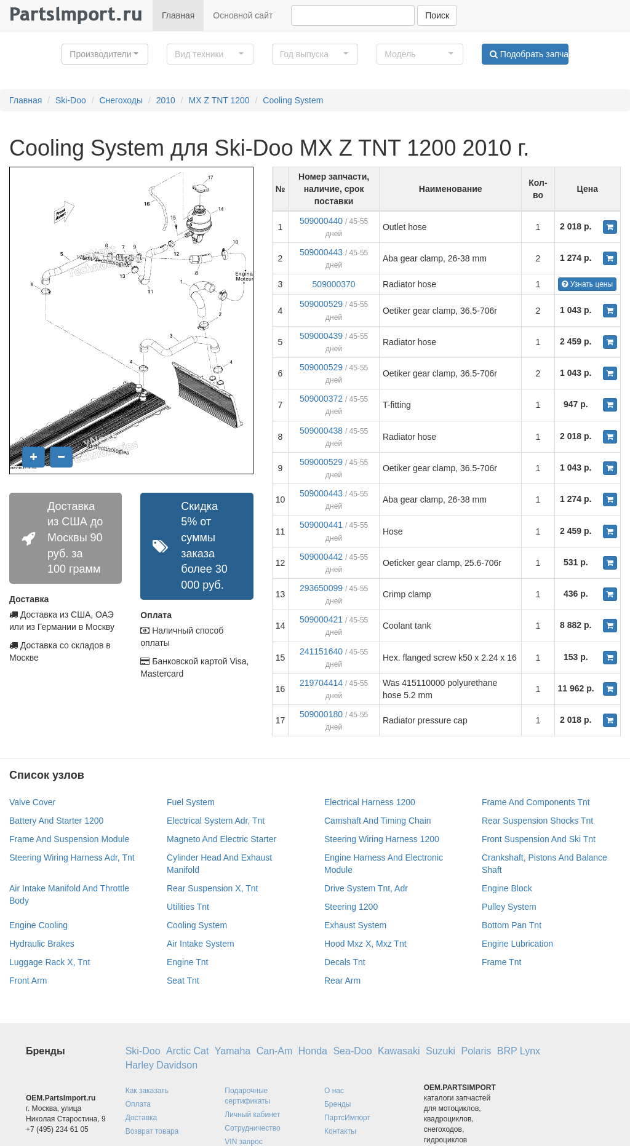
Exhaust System (355, 925)
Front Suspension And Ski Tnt (539, 839)
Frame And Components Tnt (536, 802)
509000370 (334, 284)
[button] (105, 54)
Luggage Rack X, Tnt (49, 962)
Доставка (142, 1117)
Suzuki (440, 1051)
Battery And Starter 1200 (56, 821)
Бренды (337, 1104)
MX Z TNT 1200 (219, 100)
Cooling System (293, 100)
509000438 (321, 431)
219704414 (321, 683)
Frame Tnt (501, 962)
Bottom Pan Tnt (511, 925)
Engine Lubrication (517, 944)
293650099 (321, 588)
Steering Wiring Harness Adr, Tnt (72, 857)
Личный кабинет (252, 1114)
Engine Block (507, 888)
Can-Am (275, 1051)
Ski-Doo (70, 100)
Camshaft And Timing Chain (377, 821)
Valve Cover (32, 802)
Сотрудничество (252, 1128)
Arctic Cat (187, 1051)
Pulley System (509, 907)
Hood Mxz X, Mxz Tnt (365, 944)
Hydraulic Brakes (41, 944)
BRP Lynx (518, 1051)
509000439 (321, 336)
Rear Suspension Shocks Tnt (537, 821)
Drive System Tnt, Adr (366, 888)
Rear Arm (342, 980)
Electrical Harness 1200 (369, 802)
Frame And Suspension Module (69, 839)
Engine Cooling (38, 925)
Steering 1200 (351, 907)
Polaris (476, 1051)
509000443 (321, 252)
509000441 (321, 525)
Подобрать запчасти (529, 54)
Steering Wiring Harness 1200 (381, 839)
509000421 (321, 619)
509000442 (321, 557)
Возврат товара (152, 1131)
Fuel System (191, 802)
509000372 (321, 399)
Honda (312, 1051)
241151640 (321, 651)
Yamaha (232, 1051)
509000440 (321, 221)
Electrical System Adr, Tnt (216, 821)
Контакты (340, 1131)
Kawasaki (399, 1051)
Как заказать (147, 1090)
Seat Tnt (183, 980)
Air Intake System (200, 944)
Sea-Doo (352, 1051)
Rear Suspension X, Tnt (212, 888)
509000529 (321, 304)
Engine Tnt (187, 962)
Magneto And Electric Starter (221, 839)
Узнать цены (587, 284)
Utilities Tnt (188, 907)
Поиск (437, 15)
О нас (334, 1090)
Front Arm (28, 980)
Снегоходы (121, 100)
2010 (165, 100)
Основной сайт (243, 15)
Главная (178, 15)
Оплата (138, 1104)
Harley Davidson (161, 1065)
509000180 (321, 714)
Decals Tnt (344, 962)
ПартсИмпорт (347, 1117)
